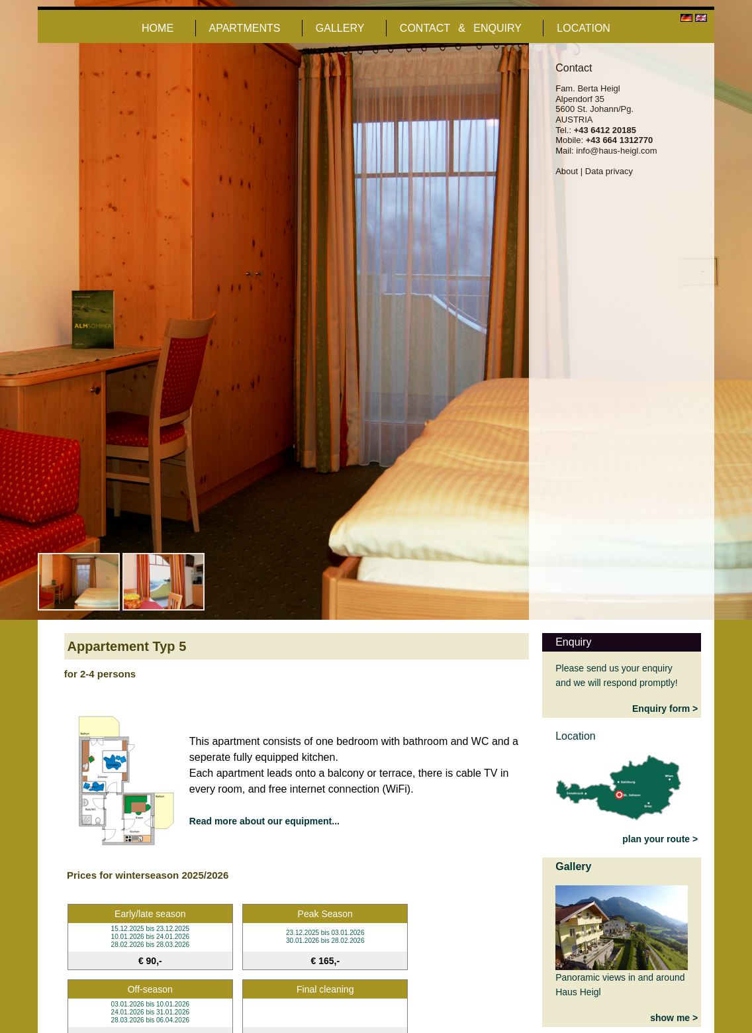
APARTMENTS (245, 28)
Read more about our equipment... (264, 821)
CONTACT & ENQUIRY (461, 28)
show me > (674, 1017)
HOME (157, 28)
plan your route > (660, 839)
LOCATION (583, 28)
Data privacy (609, 171)
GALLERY (340, 28)
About (566, 171)
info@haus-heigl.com (616, 151)
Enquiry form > (665, 708)
